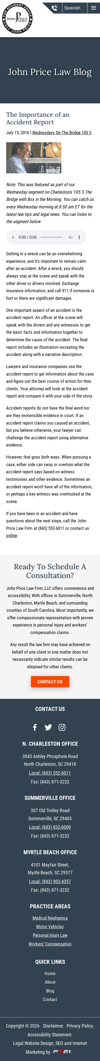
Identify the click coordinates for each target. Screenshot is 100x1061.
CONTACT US (50, 681)
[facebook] (35, 729)
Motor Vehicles (50, 926)
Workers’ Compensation (50, 944)
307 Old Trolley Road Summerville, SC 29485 (50, 814)
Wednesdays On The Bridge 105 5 (61, 132)
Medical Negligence (50, 918)
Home (50, 973)
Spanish (72, 7)
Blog (50, 991)
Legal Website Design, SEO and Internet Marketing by (50, 1047)
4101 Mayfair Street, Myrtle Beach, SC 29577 (50, 868)
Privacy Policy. (80, 1026)
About (50, 982)
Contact (50, 999)
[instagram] (62, 729)
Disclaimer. (53, 1026)
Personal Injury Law (50, 935)
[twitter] (48, 729)
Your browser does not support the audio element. (46, 237)
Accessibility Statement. (50, 1034)
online (11, 535)
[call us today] (58, 10)
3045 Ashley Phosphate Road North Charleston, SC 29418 (50, 760)
